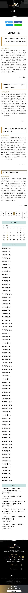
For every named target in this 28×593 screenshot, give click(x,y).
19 (7, 237)
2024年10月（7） (7, 297)
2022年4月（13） (7, 388)
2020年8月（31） (7, 454)
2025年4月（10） (7, 277)
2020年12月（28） (7, 441)
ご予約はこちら (14, 564)
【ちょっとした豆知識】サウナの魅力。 (13, 496)
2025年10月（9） (7, 258)
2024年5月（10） (7, 307)
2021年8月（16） (7, 415)
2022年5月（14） (7, 385)
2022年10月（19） (7, 369)
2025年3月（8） (6, 281)
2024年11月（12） (7, 294)
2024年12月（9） (7, 290)
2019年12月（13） (7, 480)
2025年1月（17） (7, 287)
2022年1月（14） (7, 398)
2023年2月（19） (7, 356)
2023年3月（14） (7, 352)
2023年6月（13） (7, 343)
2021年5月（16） (7, 424)
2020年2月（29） (7, 474)
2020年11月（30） (7, 444)
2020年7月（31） (7, 457)
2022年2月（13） (7, 395)
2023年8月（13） (7, 336)
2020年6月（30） (7, 460)
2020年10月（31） (7, 447)
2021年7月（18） (7, 418)
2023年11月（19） (7, 326)
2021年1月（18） (7, 438)
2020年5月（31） (7, 464)
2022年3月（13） (7, 392)
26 (7, 240)
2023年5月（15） (7, 346)
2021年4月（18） (7, 428)
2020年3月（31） (7, 470)
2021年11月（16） (7, 405)
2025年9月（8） (6, 261)
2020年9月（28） (7, 451)
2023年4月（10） (7, 349)
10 (21, 215)
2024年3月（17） (7, 313)
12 (27, 215)
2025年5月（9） (6, 274)
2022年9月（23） (7, 372)
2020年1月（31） (7, 477)
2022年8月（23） (7, 375)
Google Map (14, 569)
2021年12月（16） (7, 402)
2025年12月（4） (7, 251)
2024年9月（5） (6, 300)
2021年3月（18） (7, 431)
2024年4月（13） (7, 310)
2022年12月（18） (7, 362)
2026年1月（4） (6, 248)
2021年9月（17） (7, 411)
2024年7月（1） (6, 303)
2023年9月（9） (6, 333)
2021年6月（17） (7, 421)
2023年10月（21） (7, 330)
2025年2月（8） (6, 284)
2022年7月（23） (7, 379)
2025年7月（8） (6, 268)
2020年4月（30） (7, 467)
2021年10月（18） (7, 408)
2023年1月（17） (7, 359)
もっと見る (22, 77)
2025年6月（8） (6, 271)
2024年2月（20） (7, 317)
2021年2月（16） (7, 434)
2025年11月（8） (7, 254)
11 (24, 215)
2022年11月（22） (7, 366)
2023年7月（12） (7, 339)
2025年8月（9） (6, 264)
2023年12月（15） (7, 323)
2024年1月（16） (7, 320)
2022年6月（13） (7, 382)
